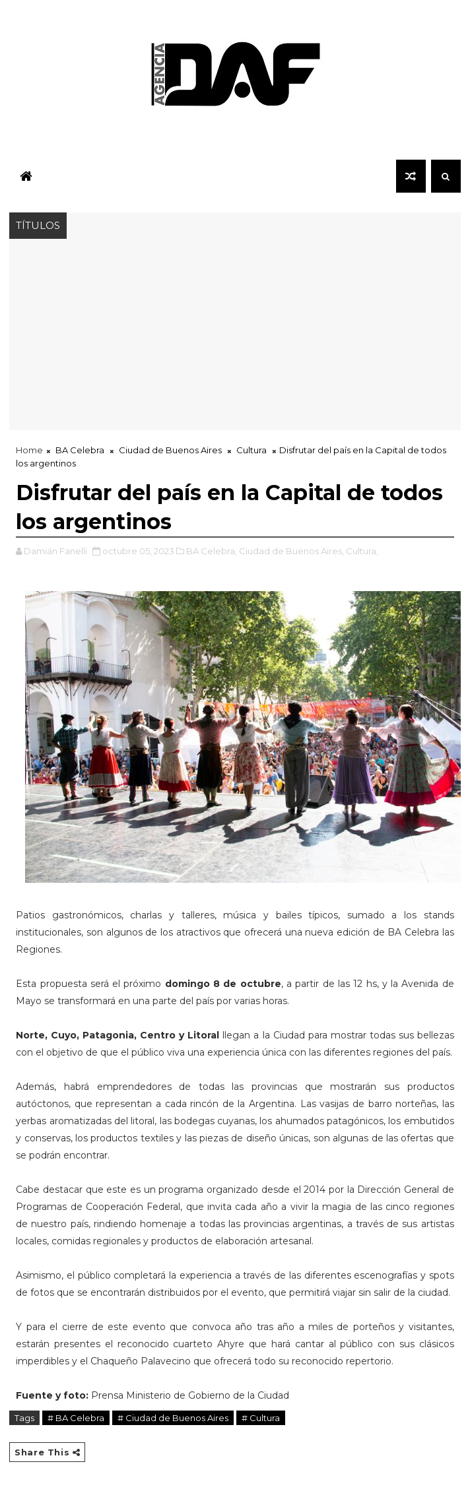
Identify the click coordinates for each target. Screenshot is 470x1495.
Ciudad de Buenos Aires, (291, 551)
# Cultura (261, 1418)
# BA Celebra (76, 1418)
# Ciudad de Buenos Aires (173, 1418)
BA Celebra (79, 450)
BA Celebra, (211, 551)
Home (29, 450)
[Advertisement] (235, 337)
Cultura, (362, 551)
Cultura (251, 450)
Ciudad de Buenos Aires (170, 450)
